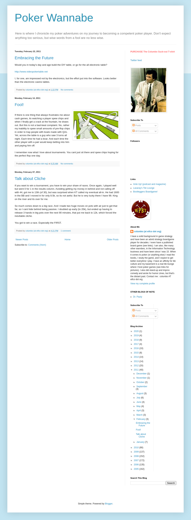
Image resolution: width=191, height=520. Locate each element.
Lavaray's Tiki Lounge (143, 188)
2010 (136, 447)
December (141, 373)
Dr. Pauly (137, 296)
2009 (136, 451)
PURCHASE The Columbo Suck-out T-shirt (152, 51)
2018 (136, 340)
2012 (136, 365)
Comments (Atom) (37, 245)
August (140, 393)
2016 (136, 348)
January (140, 442)
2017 (136, 344)
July (138, 397)
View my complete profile (142, 283)
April (138, 410)
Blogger (108, 503)
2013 (136, 361)
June (139, 402)
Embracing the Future (34, 58)
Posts (136, 125)
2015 (136, 352)
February (141, 419)
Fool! (19, 104)
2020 (136, 331)
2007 (136, 460)
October (140, 382)
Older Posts (112, 239)
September (141, 386)
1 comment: (66, 231)
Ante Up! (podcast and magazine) (149, 184)
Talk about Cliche (30, 178)
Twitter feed (136, 60)
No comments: (67, 90)
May (138, 406)
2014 (136, 357)
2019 (136, 335)
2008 (136, 456)
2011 (136, 369)
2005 (136, 469)
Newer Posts (22, 239)
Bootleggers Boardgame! (145, 191)
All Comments (140, 131)
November (141, 378)
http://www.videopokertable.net (31, 71)
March (139, 415)
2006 (136, 464)
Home (68, 239)
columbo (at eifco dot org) (147, 231)
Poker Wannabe (54, 18)
